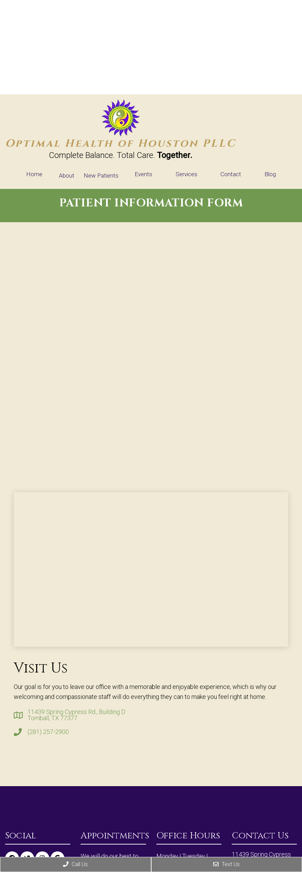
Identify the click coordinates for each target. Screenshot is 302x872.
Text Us (226, 864)
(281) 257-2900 (48, 732)
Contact (230, 174)
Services (186, 174)
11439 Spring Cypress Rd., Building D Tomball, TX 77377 (76, 715)
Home (34, 174)
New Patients (101, 175)
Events (143, 174)
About (66, 175)
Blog (270, 174)
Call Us (75, 864)
